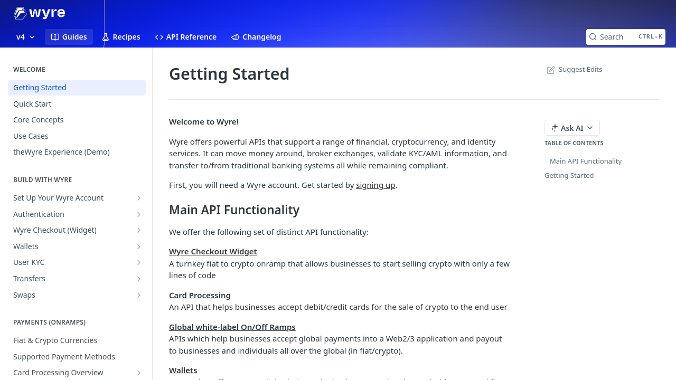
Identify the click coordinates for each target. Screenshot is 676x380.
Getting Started (569, 175)
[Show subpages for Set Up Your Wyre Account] (139, 198)
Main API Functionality (586, 161)
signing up (375, 184)
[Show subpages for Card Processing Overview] (139, 372)
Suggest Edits (573, 69)
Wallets (183, 370)
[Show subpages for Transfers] (139, 278)
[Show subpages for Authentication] (139, 214)
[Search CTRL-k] (625, 37)
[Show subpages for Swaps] (139, 295)
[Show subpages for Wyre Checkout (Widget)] (139, 230)
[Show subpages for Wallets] (139, 246)
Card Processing (200, 295)
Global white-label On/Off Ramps (232, 326)
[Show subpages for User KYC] (139, 262)
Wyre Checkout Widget (213, 251)
